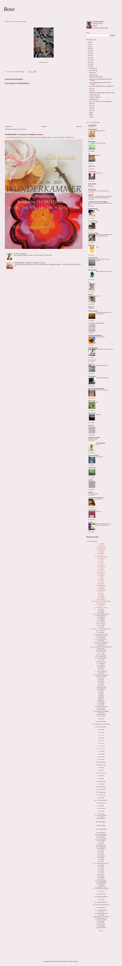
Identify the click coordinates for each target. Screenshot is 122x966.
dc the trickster (99, 456)
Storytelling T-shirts (100, 130)
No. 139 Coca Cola (101, 795)
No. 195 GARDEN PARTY (101, 910)
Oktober (91, 72)
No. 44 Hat (100, 609)
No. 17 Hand (101, 569)
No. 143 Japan (101, 805)
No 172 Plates (101, 865)
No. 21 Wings (100, 575)
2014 (89, 57)
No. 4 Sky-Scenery (101, 548)
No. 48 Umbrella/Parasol (101, 615)
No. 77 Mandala (101, 663)
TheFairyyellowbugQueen (95, 335)
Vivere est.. (91, 364)
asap (97, 402)
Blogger (76, 961)
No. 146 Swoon (100, 814)
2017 (89, 51)
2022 (89, 46)
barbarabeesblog (92, 347)
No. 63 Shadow (100, 640)
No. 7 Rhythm (101, 553)
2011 (89, 64)
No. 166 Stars (101, 854)
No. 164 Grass (101, 851)
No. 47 (94, 614)
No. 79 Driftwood (101, 667)
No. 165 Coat (101, 853)
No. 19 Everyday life (101, 572)
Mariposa (98, 155)
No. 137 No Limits (101, 789)
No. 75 (99, 660)
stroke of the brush (93, 455)
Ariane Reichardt (98, 21)
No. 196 (100, 912)
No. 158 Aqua (101, 842)
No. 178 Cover (101, 874)
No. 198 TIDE (101, 915)
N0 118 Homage (101, 737)
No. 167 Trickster (101, 856)
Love (102, 571)
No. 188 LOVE (100, 891)
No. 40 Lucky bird (101, 604)
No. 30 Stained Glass (101, 590)
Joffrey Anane (99, 173)
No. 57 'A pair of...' (100, 630)
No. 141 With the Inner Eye (101, 800)
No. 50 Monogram (101, 618)
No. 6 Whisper (101, 551)
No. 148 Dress (101, 817)
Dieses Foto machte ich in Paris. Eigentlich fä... (101, 101)
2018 (89, 48)
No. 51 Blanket (101, 620)
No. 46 (99, 612)
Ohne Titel (91, 88)
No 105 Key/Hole (101, 708)
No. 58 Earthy (100, 632)
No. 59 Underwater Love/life (101, 634)
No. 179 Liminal (101, 876)
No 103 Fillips (101, 705)
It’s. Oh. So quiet (92, 359)
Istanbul (98, 210)
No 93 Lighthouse (101, 689)
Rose (9, 9)
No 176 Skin (101, 871)
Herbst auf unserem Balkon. (96, 76)
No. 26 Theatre (101, 583)
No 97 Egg (100, 695)
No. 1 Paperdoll (101, 543)
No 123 (100, 751)
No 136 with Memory (101, 786)
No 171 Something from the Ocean (101, 863)
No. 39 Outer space (100, 603)
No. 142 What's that (100, 803)
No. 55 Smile (101, 627)
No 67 (91, 647)
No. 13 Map (101, 563)
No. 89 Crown (101, 683)
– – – (89, 167)
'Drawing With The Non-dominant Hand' (102, 647)
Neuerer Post (8, 126)
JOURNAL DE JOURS (94, 437)
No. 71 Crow (101, 653)
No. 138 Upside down (101, 792)
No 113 (93, 724)
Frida (97, 444)
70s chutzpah (91, 376)
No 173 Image (101, 866)
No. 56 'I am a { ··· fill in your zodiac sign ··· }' (101, 629)
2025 (89, 42)
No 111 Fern (101, 718)
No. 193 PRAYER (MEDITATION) (101, 905)
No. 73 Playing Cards (101, 656)
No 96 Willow (101, 694)
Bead (102, 684)
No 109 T (98, 714)
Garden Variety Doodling (102, 390)
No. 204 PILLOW (101, 924)
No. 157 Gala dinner (100, 840)
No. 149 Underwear (100, 818)
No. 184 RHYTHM (100, 884)
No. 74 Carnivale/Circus (101, 658)
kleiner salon (91, 401)
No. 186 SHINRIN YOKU (101, 887)
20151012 (98, 414)
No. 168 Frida (101, 857)
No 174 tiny (101, 868)
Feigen (91, 112)
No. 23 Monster (100, 579)
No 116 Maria (101, 732)
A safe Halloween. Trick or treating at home (98, 190)
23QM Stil (90, 195)
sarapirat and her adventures (96, 497)
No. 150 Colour (101, 822)
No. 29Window (101, 588)
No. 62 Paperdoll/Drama (100, 639)
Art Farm (90, 492)
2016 (89, 53)
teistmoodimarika (93, 208)
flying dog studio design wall (96, 388)
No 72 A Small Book (101, 655)
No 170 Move (101, 861)
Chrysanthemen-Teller (94, 95)
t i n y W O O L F (92, 221)
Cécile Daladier (92, 184)
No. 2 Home (101, 545)
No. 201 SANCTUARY (101, 919)
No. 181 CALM (100, 879)
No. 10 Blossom (100, 558)
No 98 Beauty (101, 697)
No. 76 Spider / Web (101, 662)
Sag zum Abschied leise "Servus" (104, 271)
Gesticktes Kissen (93, 99)
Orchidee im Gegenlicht (95, 97)
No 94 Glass (101, 690)
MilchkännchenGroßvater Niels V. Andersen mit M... (102, 92)
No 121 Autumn (100, 746)
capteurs (90, 185)
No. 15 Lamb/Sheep (100, 566)
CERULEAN (91, 245)
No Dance (101, 700)
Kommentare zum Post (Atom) (18, 129)
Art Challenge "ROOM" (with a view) (104, 349)
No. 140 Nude (101, 797)
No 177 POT (101, 873)
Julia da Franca (92, 510)
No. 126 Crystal (100, 759)
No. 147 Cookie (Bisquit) (101, 815)
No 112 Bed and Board (101, 721)
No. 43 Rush (104, 607)
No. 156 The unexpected (100, 838)
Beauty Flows (92, 141)
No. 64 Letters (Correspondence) (100, 642)
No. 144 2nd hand (101, 808)
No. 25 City (100, 582)
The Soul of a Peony (93, 493)
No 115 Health (101, 729)
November (92, 70)
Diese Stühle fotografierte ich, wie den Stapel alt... (101, 86)
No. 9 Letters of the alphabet (100, 556)
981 (97, 222)
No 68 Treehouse (101, 648)
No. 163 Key (101, 849)
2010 (89, 66)
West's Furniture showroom (102, 377)
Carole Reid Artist (93, 257)
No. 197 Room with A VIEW (100, 913)
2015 (89, 55)
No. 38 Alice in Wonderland (104, 601)
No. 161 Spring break (101, 846)
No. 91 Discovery (101, 686)
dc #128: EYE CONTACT (20, 253)
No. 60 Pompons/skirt (101, 636)
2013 (89, 59)
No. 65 (97, 643)
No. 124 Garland (101, 754)
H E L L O (98, 296)
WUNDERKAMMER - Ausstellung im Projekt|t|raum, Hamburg (24, 134)
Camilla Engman (92, 129)
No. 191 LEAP (101, 899)
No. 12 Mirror (101, 561)
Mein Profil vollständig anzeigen (100, 28)
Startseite (44, 126)
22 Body (101, 577)
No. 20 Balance (100, 574)
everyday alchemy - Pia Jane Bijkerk (98, 201)
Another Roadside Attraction (102, 614)
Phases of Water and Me (102, 365)
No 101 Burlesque (101, 702)
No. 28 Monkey (101, 587)
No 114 (97, 727)
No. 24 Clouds (101, 580)
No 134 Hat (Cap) (100, 781)
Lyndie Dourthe (92, 125)
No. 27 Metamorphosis (101, 585)
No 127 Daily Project (101, 762)
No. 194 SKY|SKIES (101, 907)
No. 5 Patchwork (101, 550)
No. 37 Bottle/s (94, 601)
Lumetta (90, 480)
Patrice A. (90, 294)
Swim (102, 660)
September (92, 75)
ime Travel (103, 714)
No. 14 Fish (101, 564)
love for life (98, 499)
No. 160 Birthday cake (101, 845)
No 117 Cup (101, 735)
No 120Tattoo (101, 743)
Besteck (91, 114)
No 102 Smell (101, 703)
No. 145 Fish (101, 811)
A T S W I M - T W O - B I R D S (96, 323)
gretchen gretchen (93, 233)
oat (89, 154)
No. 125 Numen (101, 756)
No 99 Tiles (101, 698)
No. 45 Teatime (100, 611)
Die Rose (91, 117)
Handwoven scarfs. (92, 439)
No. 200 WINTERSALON (101, 918)
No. (104, 575)
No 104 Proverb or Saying (101, 706)
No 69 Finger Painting (101, 650)
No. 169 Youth (101, 859)
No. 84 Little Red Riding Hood (101, 675)
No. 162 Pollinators (100, 848)
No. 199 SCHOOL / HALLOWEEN (101, 916)
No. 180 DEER (101, 877)
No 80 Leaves (101, 668)
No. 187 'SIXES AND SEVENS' (101, 888)
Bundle (102, 612)
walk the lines (92, 413)
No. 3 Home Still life (100, 547)
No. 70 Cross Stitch (100, 651)
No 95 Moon (101, 692)
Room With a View (100, 336)
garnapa (90, 522)
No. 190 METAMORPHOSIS (101, 896)
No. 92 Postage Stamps (101, 687)
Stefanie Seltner (92, 270)
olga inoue (91, 307)
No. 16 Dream (101, 567)
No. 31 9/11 (100, 591)
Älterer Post (79, 126)
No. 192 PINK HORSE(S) (101, 902)
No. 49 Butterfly (101, 617)
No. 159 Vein (101, 843)
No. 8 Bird (101, 555)
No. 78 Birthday (101, 665)
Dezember (92, 68)
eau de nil (90, 425)
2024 (89, 44)
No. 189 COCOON (101, 894)
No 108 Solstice (101, 713)
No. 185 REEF (101, 885)
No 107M (101, 711)
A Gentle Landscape (101, 143)
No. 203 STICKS (101, 923)
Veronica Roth (92, 189)
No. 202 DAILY (101, 921)
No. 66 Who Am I (101, 645)
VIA (89, 282)
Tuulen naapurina (93, 311)
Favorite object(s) (103, 643)
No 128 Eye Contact (100, 765)
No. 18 (99, 571)
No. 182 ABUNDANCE (100, 880)
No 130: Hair (101, 770)
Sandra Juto (91, 166)
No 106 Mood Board (101, 709)
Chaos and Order (102, 727)
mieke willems (92, 171)
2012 (89, 62)
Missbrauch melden (92, 537)
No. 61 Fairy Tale (101, 637)
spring (97, 246)
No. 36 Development (100, 599)
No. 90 (99, 684)
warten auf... (99, 511)
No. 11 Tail (100, 559)
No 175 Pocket (101, 869)
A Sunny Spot (92, 467)
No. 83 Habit (101, 673)
